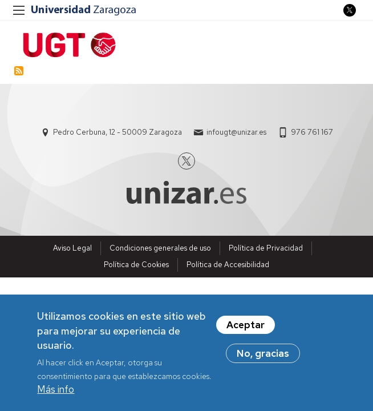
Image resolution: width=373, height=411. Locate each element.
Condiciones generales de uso (160, 248)
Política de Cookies (136, 264)
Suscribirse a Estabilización (18, 70)
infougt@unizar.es (236, 132)
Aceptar (245, 326)
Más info (55, 391)
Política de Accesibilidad (227, 264)
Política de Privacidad (266, 248)
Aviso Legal (72, 248)
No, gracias (263, 355)
